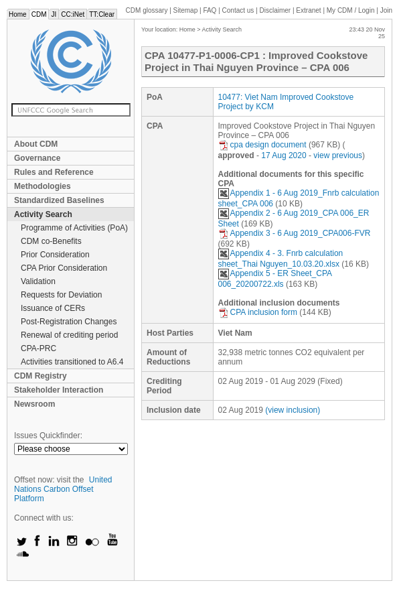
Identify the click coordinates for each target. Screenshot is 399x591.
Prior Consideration (55, 254)
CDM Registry (40, 376)
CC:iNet (72, 14)
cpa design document (262, 144)
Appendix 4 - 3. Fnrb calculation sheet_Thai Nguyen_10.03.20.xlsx (280, 259)
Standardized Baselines (59, 200)
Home (18, 14)
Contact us (238, 10)
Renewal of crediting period (69, 335)
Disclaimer (275, 10)
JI (53, 14)
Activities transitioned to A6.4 (72, 362)
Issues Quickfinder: (48, 435)
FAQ (209, 10)
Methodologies (42, 186)
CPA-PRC (38, 348)
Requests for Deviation (61, 295)
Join (386, 10)
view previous (337, 155)
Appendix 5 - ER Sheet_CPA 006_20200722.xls (275, 279)
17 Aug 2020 (283, 155)
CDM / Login (351, 10)
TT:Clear (101, 14)
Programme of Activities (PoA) (74, 228)
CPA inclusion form (257, 312)
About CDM (36, 144)
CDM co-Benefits (51, 241)
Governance (37, 158)
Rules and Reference (54, 172)
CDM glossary (147, 10)
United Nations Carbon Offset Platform (63, 489)
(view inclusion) (292, 410)
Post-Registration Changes (68, 321)
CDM (39, 14)
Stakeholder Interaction (58, 390)
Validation (38, 281)
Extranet (308, 10)
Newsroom (34, 404)
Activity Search (43, 214)
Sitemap (185, 10)
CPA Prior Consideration (64, 268)
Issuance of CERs (53, 308)
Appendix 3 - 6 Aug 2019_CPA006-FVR (294, 233)
